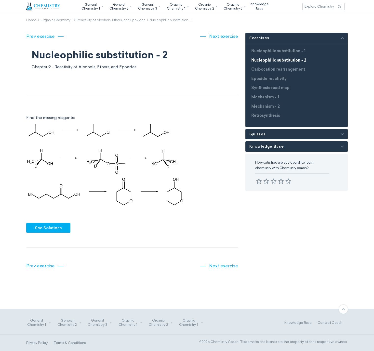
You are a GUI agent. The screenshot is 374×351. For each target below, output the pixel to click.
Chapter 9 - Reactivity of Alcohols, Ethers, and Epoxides (84, 67)
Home (31, 20)
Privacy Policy (37, 343)
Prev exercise (40, 36)
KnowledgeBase (259, 6)
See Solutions (48, 227)
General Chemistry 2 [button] (69, 323)
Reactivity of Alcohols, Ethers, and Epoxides (111, 20)
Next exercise (223, 36)
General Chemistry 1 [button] (39, 323)
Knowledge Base (298, 323)
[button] (92, 6)
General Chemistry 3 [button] (100, 323)
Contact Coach (330, 323)
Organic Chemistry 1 (56, 20)
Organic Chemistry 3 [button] (191, 323)
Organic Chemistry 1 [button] (130, 323)
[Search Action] (339, 6)
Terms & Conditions (69, 343)
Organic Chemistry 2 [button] (161, 323)
